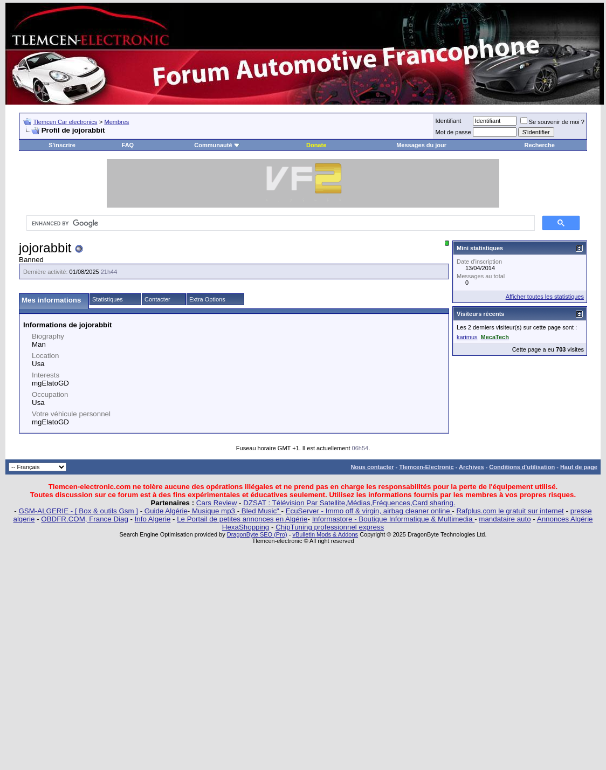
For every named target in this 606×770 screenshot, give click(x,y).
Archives (471, 467)
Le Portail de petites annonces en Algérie (242, 519)
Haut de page (578, 467)
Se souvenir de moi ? (552, 122)
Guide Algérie (165, 511)
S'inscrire (62, 145)
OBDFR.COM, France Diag (84, 519)
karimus (467, 337)
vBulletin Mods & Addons (325, 534)
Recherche (540, 145)
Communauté (216, 145)
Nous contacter (372, 467)
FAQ (128, 145)
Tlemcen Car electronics (65, 122)
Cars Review (216, 503)
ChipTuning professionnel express (330, 527)
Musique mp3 (213, 511)
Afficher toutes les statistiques (545, 296)
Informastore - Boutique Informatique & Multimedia (393, 519)
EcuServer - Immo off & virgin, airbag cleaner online (369, 511)
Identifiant (449, 121)
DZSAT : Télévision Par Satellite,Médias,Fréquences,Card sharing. (349, 503)
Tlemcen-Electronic (426, 467)
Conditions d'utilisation (522, 467)
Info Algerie (153, 519)
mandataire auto (505, 519)
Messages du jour (421, 145)
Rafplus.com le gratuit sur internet (509, 511)
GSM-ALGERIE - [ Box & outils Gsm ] (78, 511)
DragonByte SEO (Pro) (257, 534)
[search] (279, 223)
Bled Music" (260, 511)
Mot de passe (453, 132)
